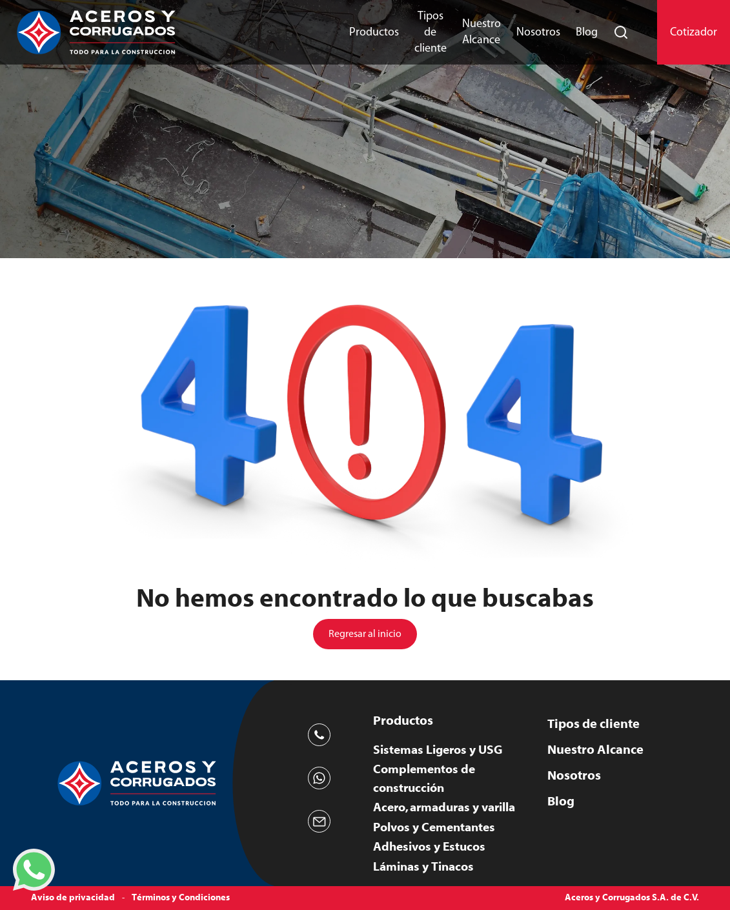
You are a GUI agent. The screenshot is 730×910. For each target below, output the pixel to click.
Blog (587, 32)
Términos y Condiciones (181, 898)
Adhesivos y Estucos (429, 847)
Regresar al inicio (365, 634)
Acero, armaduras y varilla (444, 807)
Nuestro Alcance (481, 31)
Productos (374, 32)
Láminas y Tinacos (423, 867)
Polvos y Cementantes (434, 827)
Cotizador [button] (693, 32)
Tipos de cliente (430, 32)
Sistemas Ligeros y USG (437, 750)
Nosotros (538, 32)
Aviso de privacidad (73, 898)
